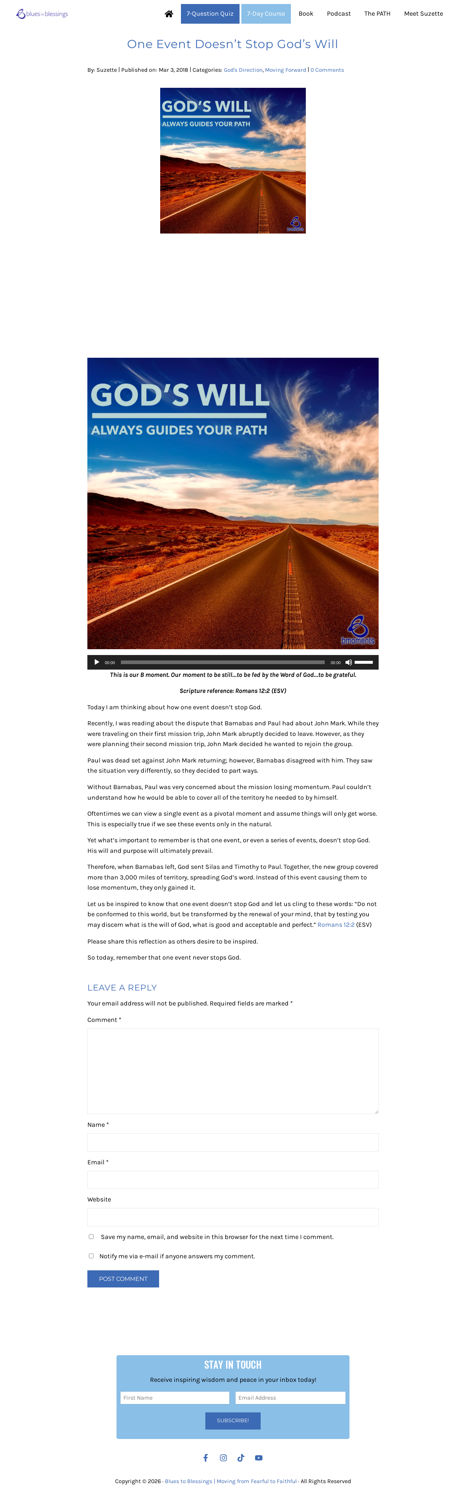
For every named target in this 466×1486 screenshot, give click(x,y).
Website (99, 1219)
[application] (233, 681)
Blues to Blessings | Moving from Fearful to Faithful (231, 1481)
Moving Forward (287, 88)
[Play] (96, 681)
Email (97, 1182)
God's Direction (244, 88)
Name (98, 1145)
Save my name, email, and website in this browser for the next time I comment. (217, 1257)
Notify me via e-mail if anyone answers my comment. (172, 1276)
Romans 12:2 (336, 944)
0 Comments (330, 88)
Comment (104, 1040)
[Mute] (348, 681)
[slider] (223, 681)
